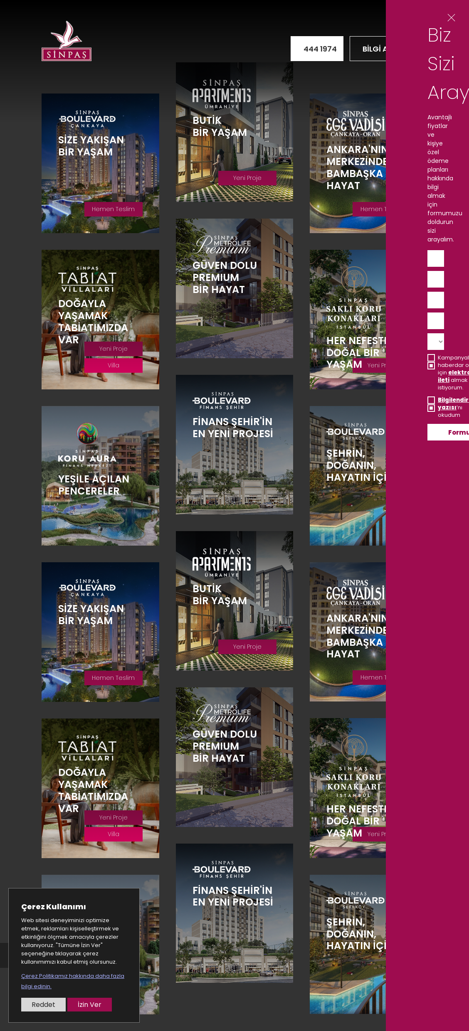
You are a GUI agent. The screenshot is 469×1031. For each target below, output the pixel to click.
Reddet (43, 1004)
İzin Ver (89, 1004)
